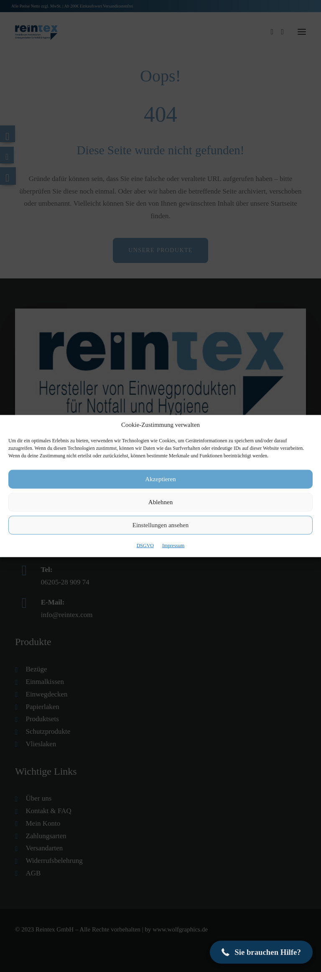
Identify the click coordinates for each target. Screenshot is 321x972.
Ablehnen (160, 502)
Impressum (173, 545)
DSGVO (145, 545)
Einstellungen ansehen (160, 525)
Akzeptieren (160, 479)
